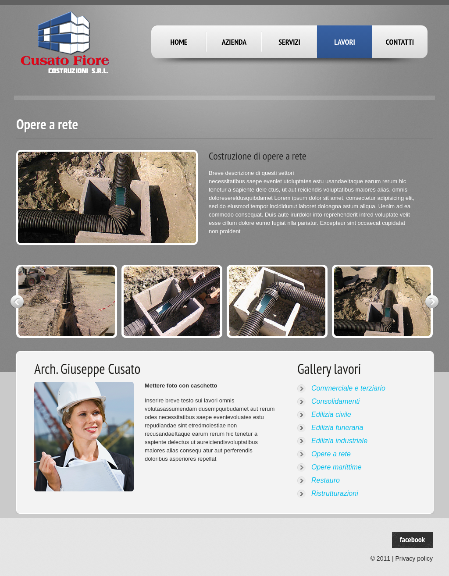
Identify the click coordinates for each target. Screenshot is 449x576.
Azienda (234, 42)
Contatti (400, 42)
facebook (412, 539)
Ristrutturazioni (334, 493)
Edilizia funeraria (337, 427)
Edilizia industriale (339, 440)
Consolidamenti (335, 401)
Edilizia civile (331, 414)
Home (178, 42)
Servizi (289, 42)
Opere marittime (336, 467)
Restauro (325, 480)
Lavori (344, 42)
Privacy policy (414, 558)
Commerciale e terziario (348, 388)
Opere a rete (331, 454)
